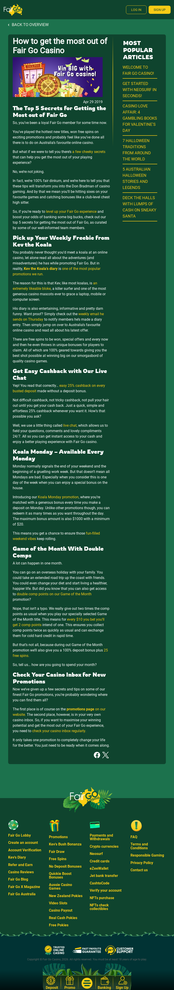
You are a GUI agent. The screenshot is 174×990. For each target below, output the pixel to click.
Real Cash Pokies (63, 918)
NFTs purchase (102, 898)
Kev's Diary (17, 857)
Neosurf (96, 854)
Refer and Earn (20, 865)
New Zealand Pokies (65, 896)
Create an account (23, 842)
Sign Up (160, 10)
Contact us (139, 870)
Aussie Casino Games (60, 887)
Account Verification (24, 850)
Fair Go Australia (22, 894)
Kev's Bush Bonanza (65, 844)
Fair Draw (57, 852)
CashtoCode (99, 883)
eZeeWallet (99, 868)
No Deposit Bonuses (65, 866)
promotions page (80, 709)
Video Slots (58, 903)
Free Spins (57, 859)
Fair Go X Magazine (24, 887)
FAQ (133, 837)
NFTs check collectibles (99, 907)
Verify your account (105, 890)
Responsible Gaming (147, 855)
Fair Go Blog (18, 879)
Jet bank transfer (104, 876)
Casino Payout (60, 910)
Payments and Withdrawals (101, 837)
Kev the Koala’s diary (41, 268)
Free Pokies (58, 925)
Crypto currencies (104, 846)
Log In (136, 10)
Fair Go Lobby (19, 835)
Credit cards (99, 861)
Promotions (58, 837)
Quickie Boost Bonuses (60, 875)
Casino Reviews (21, 872)
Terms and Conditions (139, 846)
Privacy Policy (141, 863)
